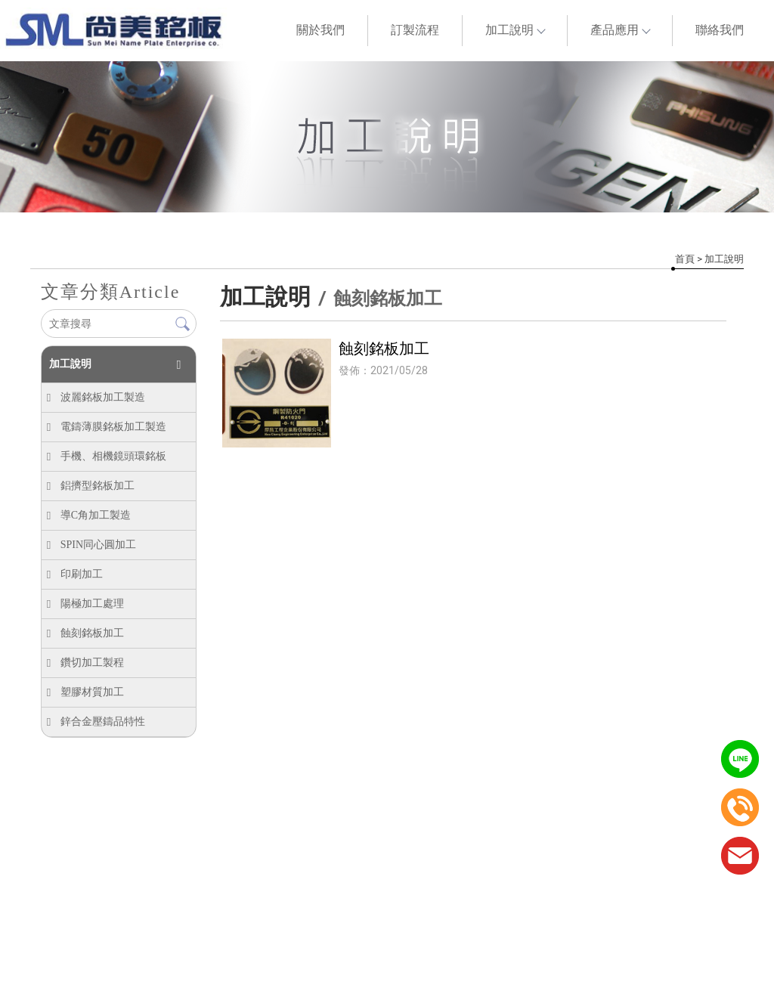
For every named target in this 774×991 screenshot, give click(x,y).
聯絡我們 (719, 30)
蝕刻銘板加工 (91, 633)
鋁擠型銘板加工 (97, 485)
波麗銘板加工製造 (102, 397)
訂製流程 (415, 30)
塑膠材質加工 (91, 692)
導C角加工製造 (95, 515)
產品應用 (619, 30)
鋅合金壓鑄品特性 (102, 721)
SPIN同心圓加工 (97, 544)
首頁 (685, 259)
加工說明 (514, 30)
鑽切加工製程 (91, 662)
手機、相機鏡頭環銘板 (113, 456)
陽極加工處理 (91, 603)
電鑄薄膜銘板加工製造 (113, 426)
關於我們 (320, 30)
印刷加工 (81, 574)
